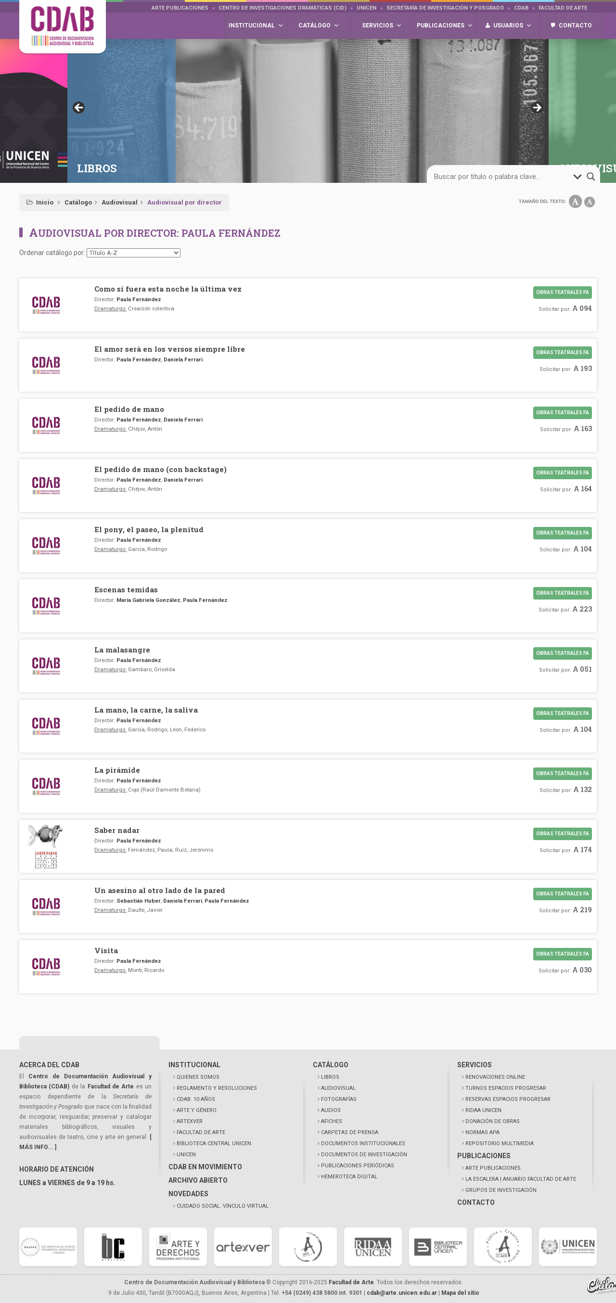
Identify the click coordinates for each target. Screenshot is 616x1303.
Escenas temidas (126, 589)
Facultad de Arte (563, 8)
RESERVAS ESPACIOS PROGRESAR (508, 1099)
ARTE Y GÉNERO (197, 1110)
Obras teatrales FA (562, 292)
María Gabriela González (148, 600)
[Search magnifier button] (591, 176)
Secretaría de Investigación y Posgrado (445, 8)
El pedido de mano (129, 409)
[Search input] (502, 176)
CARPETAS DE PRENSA (349, 1132)
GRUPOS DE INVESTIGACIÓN (501, 1190)
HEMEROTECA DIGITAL (349, 1177)
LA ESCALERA (520, 1179)
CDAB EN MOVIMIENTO (205, 1167)
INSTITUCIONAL (194, 1065)
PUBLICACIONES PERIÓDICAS (357, 1165)
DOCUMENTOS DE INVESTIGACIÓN (364, 1154)
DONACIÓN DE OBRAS (492, 1121)
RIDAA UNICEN (483, 1110)
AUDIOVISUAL (338, 1088)
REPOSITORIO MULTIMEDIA (499, 1143)
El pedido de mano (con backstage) (160, 469)
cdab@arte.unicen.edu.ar (402, 1293)
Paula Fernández (138, 299)
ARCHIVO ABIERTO (198, 1180)
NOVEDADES (188, 1194)
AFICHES (331, 1121)
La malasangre (122, 649)
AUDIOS (331, 1110)
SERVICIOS (474, 1065)
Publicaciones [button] (445, 26)
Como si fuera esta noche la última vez (168, 289)
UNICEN (366, 8)
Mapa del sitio (460, 1293)
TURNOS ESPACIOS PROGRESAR (505, 1088)
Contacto (575, 25)
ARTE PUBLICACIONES (493, 1168)
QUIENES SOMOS (198, 1077)
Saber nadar (117, 830)
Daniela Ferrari (183, 359)
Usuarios (512, 26)
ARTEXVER (190, 1121)
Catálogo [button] (318, 26)
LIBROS (330, 1077)
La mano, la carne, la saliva (146, 710)
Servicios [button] (382, 26)
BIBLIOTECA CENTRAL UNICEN (214, 1143)
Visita (106, 950)
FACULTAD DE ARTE (201, 1132)
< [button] (79, 108)
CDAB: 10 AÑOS (196, 1099)
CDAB (521, 8)
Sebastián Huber (138, 900)
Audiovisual (120, 202)
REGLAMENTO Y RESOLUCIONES (217, 1088)
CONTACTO (476, 1202)
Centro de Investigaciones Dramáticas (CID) (282, 8)
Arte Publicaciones (180, 8)
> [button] (536, 108)
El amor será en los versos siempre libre (169, 349)
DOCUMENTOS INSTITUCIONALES (363, 1143)
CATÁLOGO (330, 1065)
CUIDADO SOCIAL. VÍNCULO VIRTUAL (223, 1206)
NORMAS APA (482, 1132)
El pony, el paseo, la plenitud (149, 529)
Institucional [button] (256, 26)
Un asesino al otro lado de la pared (159, 890)
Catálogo (78, 202)
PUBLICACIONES (484, 1156)
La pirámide (117, 770)
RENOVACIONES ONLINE (495, 1077)
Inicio (44, 202)
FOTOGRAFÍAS (339, 1099)
